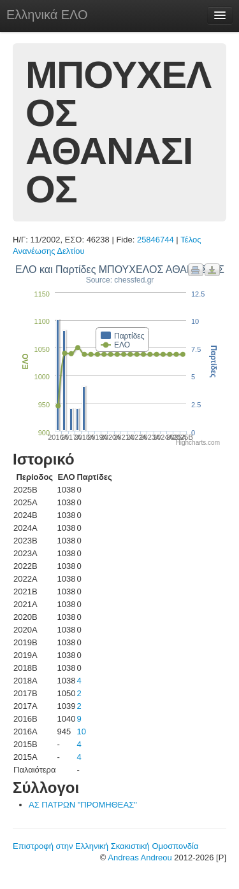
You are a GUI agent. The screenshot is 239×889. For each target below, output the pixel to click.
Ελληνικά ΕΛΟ (47, 15)
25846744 (155, 239)
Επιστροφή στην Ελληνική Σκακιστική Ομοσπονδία (105, 846)
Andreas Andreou (139, 857)
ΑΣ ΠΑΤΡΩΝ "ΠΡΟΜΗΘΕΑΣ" (83, 804)
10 (80, 731)
